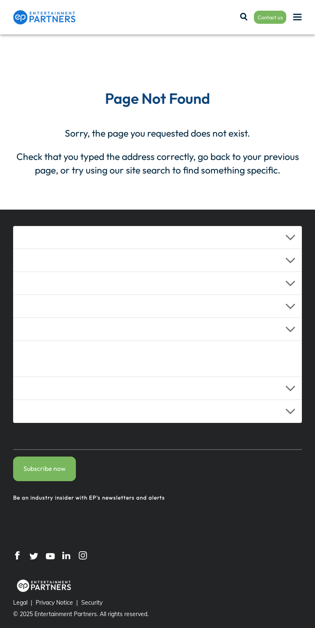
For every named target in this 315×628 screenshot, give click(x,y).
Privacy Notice (54, 602)
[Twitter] (33, 555)
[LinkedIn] (66, 555)
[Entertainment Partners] (44, 17)
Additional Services (54, 359)
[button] (157, 237)
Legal (20, 602)
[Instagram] (83, 555)
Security (92, 602)
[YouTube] (50, 555)
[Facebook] (17, 555)
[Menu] (297, 17)
